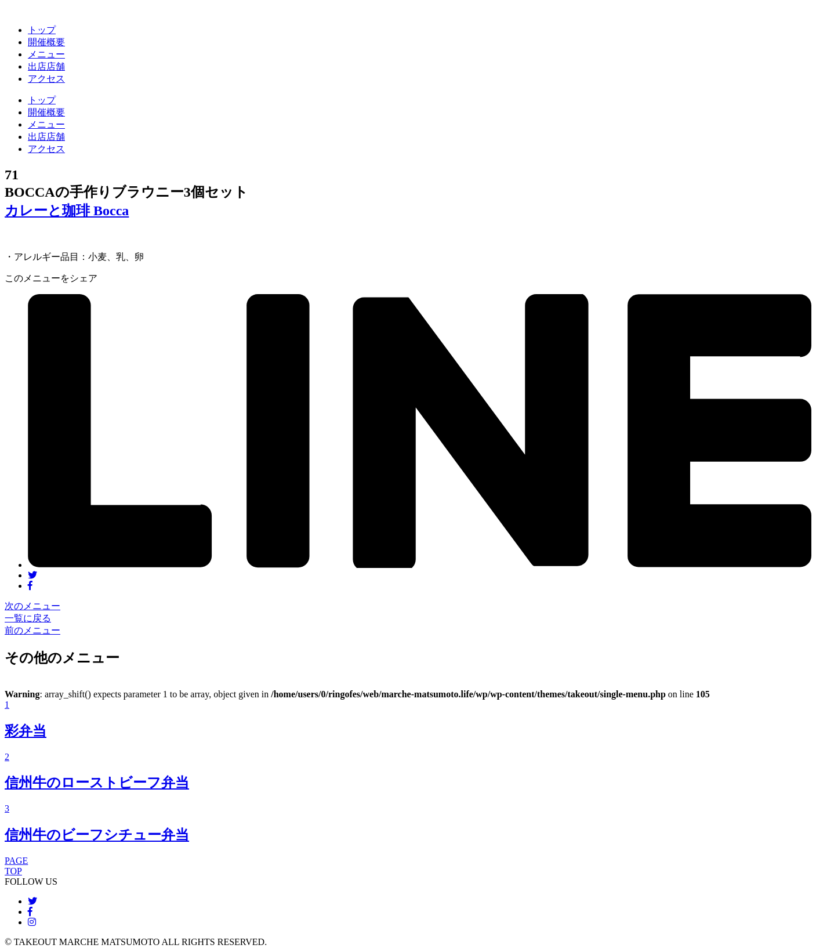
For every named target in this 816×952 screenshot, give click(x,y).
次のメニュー (32, 606)
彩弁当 (25, 731)
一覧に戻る (28, 618)
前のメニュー (32, 630)
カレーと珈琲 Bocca (67, 210)
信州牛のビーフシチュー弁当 (97, 834)
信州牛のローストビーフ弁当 (97, 782)
